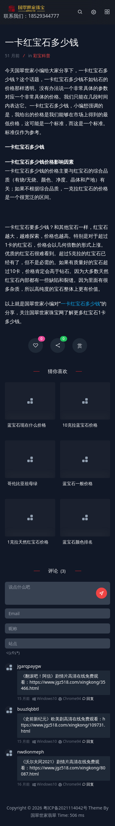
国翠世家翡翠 (43, 815)
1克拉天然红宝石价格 (27, 542)
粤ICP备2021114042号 (65, 808)
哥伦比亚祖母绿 (22, 483)
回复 (88, 698)
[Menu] (107, 12)
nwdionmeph (30, 752)
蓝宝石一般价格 (78, 483)
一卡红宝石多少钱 (80, 303)
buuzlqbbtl (28, 709)
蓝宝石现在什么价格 (26, 425)
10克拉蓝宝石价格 (80, 425)
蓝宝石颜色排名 (78, 542)
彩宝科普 (41, 55)
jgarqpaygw (29, 666)
